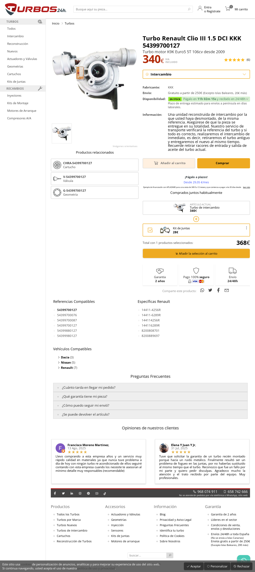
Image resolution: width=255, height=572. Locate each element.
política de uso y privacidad (96, 568)
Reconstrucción (17, 44)
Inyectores (14, 95)
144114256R (151, 320)
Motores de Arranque (21, 111)
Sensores (117, 531)
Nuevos (12, 51)
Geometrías (15, 66)
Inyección (117, 525)
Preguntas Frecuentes (174, 525)
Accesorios (115, 507)
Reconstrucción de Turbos (74, 541)
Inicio (55, 23)
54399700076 (67, 315)
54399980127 (67, 336)
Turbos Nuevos (67, 525)
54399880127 (67, 331)
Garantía (213, 507)
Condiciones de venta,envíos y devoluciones (225, 527)
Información (165, 507)
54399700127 (67, 326)
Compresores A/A (19, 118)
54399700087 (67, 320)
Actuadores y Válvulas (22, 59)
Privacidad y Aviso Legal (175, 520)
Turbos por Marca (69, 520)
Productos (60, 507)
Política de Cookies (172, 536)
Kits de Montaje (17, 103)
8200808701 (151, 331)
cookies (26, 564)
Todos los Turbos (68, 514)
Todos (11, 28)
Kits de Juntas (16, 81)
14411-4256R (151, 310)
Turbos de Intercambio (72, 531)
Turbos (69, 23)
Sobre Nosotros (170, 541)
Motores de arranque (125, 541)
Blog (163, 514)
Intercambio (15, 36)
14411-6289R (151, 315)
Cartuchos (14, 74)
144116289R (151, 326)
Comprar (223, 163)
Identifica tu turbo (172, 531)
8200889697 (151, 336)
